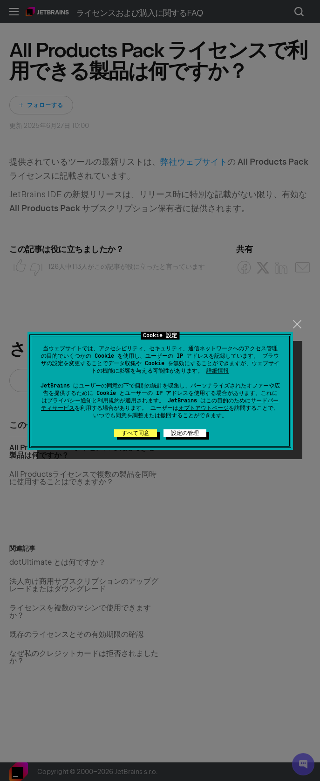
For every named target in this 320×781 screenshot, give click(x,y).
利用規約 (108, 400)
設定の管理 (185, 433)
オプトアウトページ (203, 408)
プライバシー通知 (69, 400)
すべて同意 (136, 433)
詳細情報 (217, 370)
